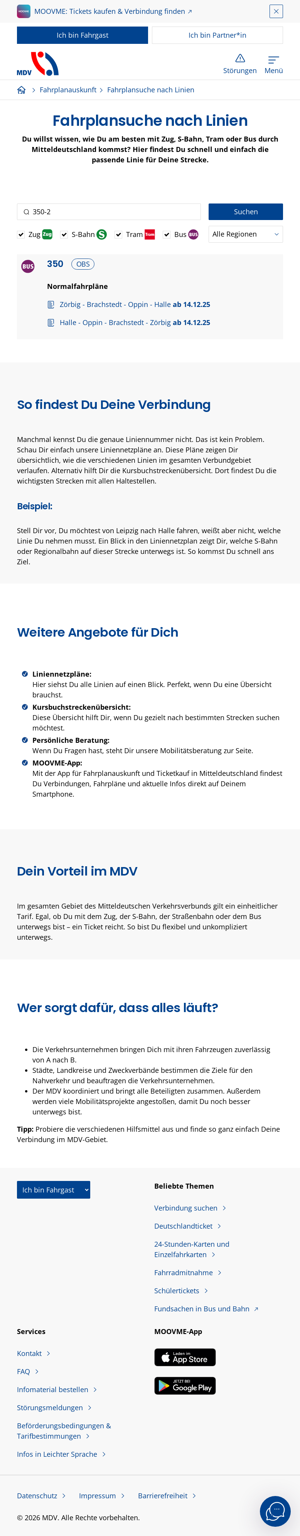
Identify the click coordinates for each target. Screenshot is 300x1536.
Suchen (246, 211)
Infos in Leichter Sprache (58, 1454)
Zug (40, 234)
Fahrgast (82, 35)
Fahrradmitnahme (184, 1272)
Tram (140, 234)
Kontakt (30, 1353)
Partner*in (217, 35)
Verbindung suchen (186, 1207)
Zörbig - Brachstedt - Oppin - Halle (134, 304)
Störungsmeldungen (51, 1407)
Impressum (98, 1495)
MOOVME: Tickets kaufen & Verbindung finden (109, 11)
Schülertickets (177, 1290)
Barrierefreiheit (163, 1495)
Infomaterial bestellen (53, 1389)
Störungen (240, 70)
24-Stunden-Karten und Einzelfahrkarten (191, 1249)
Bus (186, 234)
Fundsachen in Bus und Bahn (202, 1308)
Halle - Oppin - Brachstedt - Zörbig (134, 322)
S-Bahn (89, 234)
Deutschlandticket (184, 1226)
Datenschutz (38, 1495)
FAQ (24, 1371)
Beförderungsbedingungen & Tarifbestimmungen (64, 1431)
